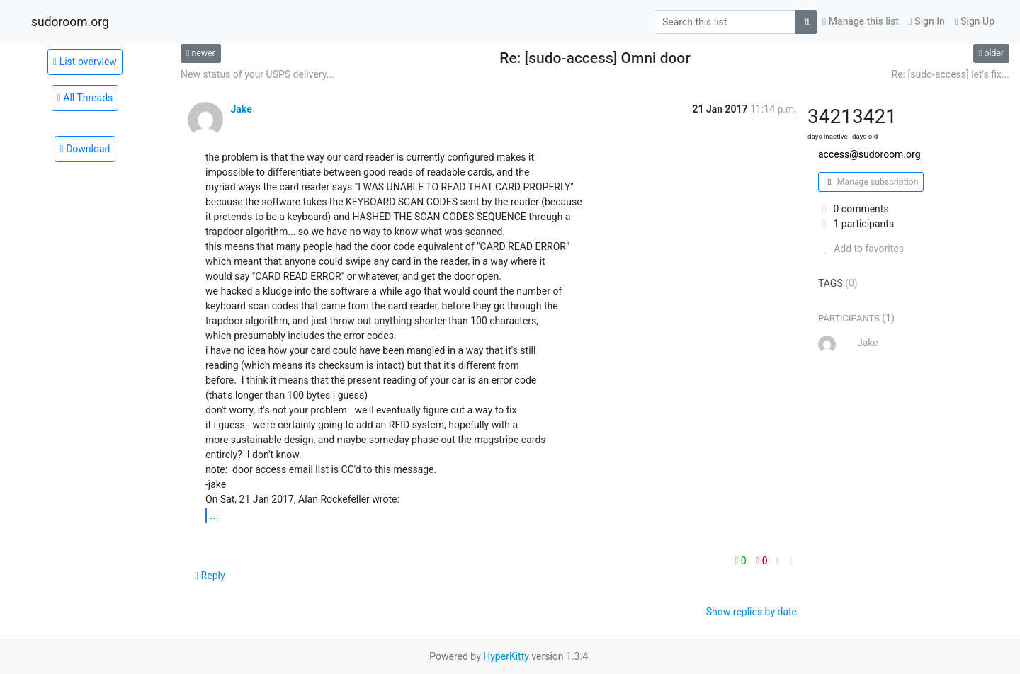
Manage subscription (871, 182)
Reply (210, 575)
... (214, 515)
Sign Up (974, 21)
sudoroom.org (70, 22)
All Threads (85, 97)
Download (85, 148)
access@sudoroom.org (869, 154)
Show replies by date (751, 611)
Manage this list (860, 21)
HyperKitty (506, 656)
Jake (240, 109)
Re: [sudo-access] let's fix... (950, 74)
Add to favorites (861, 248)
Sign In (927, 21)
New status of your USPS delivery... (257, 74)
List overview (85, 61)
